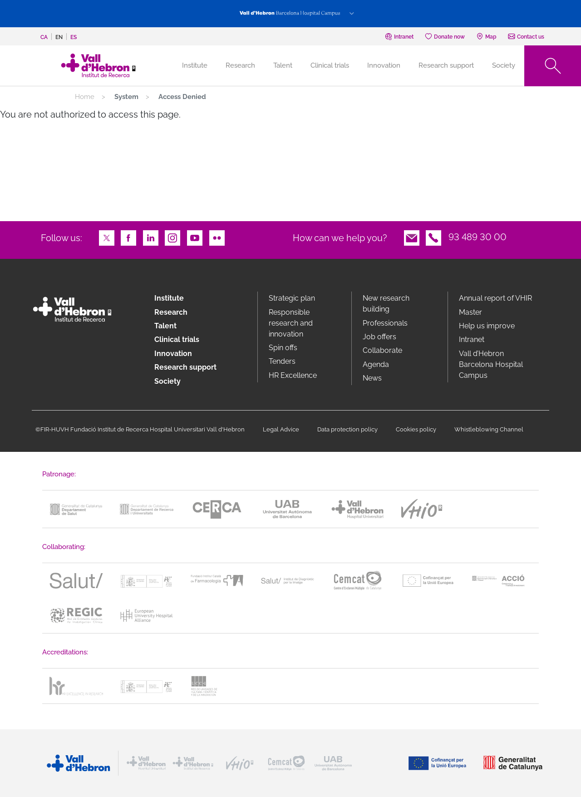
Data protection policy (347, 429)
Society (503, 65)
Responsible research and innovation (291, 323)
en (59, 37)
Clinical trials (329, 65)
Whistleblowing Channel (488, 429)
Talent (282, 65)
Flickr (217, 237)
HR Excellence (293, 375)
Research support (446, 65)
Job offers (379, 336)
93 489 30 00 (477, 237)
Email (411, 237)
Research (240, 65)
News (372, 378)
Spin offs (283, 347)
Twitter (106, 237)
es (73, 37)
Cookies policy (416, 429)
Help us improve (487, 326)
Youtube (194, 237)
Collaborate (382, 350)
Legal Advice (281, 429)
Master (470, 312)
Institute (169, 298)
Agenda (376, 364)
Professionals (385, 323)
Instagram (172, 237)
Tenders (282, 361)
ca (44, 37)
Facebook (128, 237)
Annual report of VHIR (495, 298)
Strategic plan (292, 298)
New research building (386, 303)
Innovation (383, 65)
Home (84, 97)
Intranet (471, 339)
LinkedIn (150, 237)
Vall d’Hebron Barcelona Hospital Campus (491, 364)
